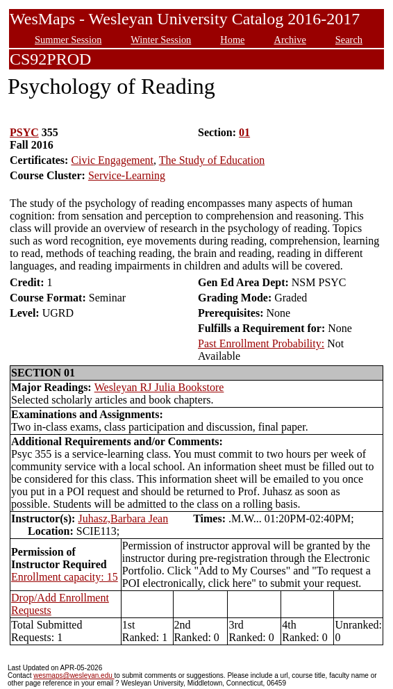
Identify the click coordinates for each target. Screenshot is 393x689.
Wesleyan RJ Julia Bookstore (159, 387)
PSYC (24, 132)
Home (232, 39)
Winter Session (161, 39)
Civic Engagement (112, 160)
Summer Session (68, 39)
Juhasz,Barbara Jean (123, 518)
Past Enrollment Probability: (261, 343)
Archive (290, 39)
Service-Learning (126, 175)
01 (244, 132)
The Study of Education (212, 160)
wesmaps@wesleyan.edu (73, 675)
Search (348, 39)
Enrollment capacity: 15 (64, 577)
